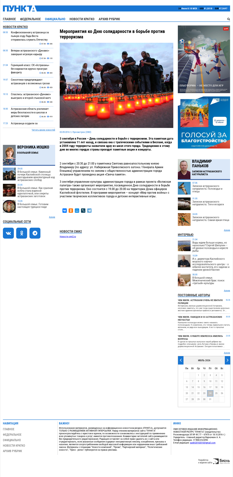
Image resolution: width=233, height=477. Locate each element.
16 (204, 387)
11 (216, 381)
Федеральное (30, 19)
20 (187, 393)
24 (210, 393)
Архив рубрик (109, 19)
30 (204, 399)
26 (222, 393)
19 (222, 387)
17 (210, 387)
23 (204, 393)
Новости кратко (82, 19)
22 (198, 393)
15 (198, 387)
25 (216, 393)
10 (210, 381)
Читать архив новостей (43, 129)
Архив (52, 217)
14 (192, 387)
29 (198, 399)
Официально (55, 19)
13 (187, 387)
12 (222, 381)
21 (192, 393)
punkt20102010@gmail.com (203, 442)
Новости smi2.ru (68, 236)
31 (210, 399)
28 (192, 399)
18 (216, 387)
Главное (9, 19)
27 (187, 399)
